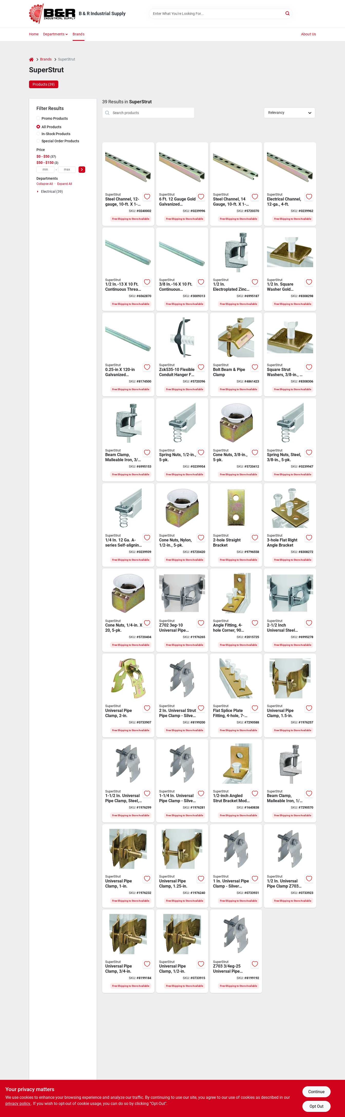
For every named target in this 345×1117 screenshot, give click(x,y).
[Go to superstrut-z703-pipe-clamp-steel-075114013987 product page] (128, 951)
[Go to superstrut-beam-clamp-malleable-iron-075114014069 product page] (290, 781)
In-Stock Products (56, 134)
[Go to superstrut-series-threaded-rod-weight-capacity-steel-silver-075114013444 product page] (128, 269)
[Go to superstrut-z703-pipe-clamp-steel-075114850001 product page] (182, 866)
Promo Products (55, 118)
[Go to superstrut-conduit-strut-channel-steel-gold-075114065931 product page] (182, 184)
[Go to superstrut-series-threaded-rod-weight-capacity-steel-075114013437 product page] (128, 354)
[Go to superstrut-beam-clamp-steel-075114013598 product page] (236, 354)
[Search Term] (221, 13)
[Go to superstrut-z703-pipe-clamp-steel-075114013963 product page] (290, 695)
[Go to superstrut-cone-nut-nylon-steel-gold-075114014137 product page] (128, 610)
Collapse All (44, 184)
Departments (53, 34)
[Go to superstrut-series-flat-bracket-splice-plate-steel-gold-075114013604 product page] (236, 695)
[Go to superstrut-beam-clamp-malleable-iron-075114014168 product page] (236, 269)
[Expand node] (38, 191)
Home (34, 34)
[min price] (45, 169)
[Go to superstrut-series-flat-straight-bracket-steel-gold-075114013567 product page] (236, 525)
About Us (308, 34)
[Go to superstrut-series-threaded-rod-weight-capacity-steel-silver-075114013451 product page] (182, 269)
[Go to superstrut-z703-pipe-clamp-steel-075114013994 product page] (182, 951)
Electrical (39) (52, 191)
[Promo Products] (38, 118)
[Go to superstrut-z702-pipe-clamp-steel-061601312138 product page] (182, 610)
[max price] (67, 169)
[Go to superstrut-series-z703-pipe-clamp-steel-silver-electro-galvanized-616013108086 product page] (128, 781)
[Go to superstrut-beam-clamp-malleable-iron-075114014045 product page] (128, 440)
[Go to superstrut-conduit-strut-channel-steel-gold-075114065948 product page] (290, 184)
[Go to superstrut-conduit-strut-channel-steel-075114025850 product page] (236, 184)
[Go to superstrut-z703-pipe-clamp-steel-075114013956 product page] (128, 695)
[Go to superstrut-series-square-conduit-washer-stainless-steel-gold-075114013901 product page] (290, 354)
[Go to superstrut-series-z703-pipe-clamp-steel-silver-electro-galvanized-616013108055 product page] (236, 951)
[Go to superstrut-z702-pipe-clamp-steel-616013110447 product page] (290, 610)
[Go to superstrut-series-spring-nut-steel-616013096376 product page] (128, 525)
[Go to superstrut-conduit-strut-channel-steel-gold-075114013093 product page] (128, 184)
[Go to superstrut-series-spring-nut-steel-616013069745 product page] (290, 440)
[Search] (288, 13)
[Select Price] (82, 169)
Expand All (64, 184)
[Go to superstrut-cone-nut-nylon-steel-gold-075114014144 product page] (182, 525)
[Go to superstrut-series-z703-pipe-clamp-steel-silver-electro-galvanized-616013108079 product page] (182, 781)
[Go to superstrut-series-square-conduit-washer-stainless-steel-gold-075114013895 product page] (290, 269)
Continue (316, 1091)
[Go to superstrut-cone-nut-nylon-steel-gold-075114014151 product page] (236, 440)
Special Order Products (60, 141)
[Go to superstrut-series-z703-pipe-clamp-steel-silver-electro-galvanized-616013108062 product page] (236, 866)
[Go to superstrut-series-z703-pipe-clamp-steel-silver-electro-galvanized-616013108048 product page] (290, 866)
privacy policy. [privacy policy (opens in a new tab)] (18, 1103)
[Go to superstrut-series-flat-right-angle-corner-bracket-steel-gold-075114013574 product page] (290, 525)
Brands (78, 34)
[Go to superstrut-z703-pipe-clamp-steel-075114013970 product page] (128, 866)
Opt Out (316, 1106)
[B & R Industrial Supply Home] (52, 14)
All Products (51, 127)
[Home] (31, 59)
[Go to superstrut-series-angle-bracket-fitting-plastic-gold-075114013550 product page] (236, 610)
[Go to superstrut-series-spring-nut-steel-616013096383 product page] (182, 440)
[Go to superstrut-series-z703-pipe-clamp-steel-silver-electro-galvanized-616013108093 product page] (182, 695)
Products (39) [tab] (44, 84)
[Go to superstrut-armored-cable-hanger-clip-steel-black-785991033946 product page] (182, 354)
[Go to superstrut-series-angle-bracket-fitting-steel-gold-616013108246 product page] (236, 781)
